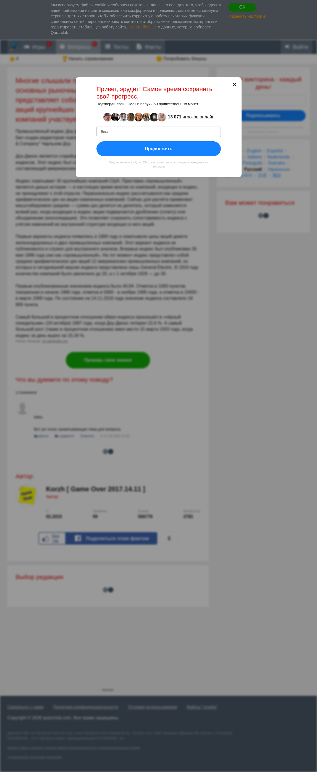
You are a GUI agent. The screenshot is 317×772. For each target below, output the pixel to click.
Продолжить (158, 148)
